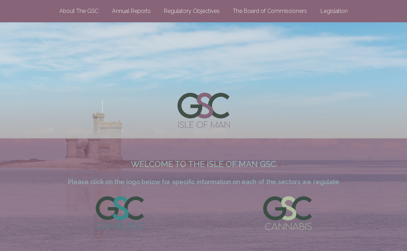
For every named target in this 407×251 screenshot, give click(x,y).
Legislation (334, 11)
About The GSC (78, 11)
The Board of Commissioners (270, 11)
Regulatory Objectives (192, 11)
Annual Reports (131, 11)
